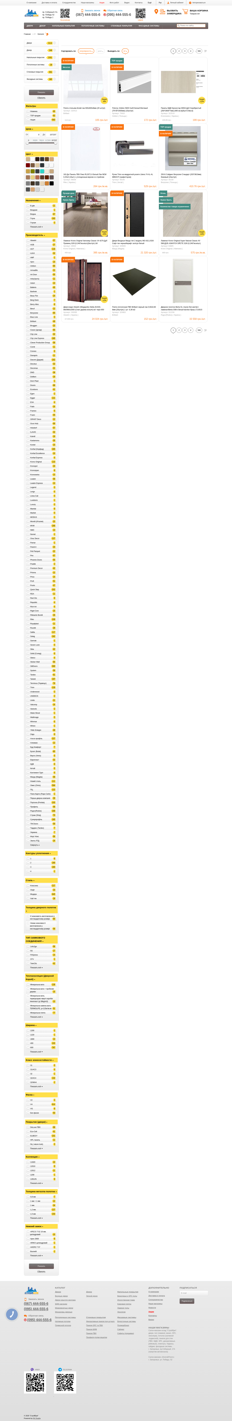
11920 (32, 1162)
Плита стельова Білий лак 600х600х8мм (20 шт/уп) (84, 108)
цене (100, 51)
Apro (32, 262)
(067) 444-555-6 (88, 15)
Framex (33, 411)
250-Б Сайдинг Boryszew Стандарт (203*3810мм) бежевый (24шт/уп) (181, 175)
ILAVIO (33, 432)
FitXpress (34, 955)
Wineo (32, 726)
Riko (32, 619)
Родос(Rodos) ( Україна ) (171, 315)
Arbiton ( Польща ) (119, 116)
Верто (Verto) (35, 756)
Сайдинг (120, 1329)
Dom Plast (34, 381)
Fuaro (32, 415)
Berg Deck (34, 300)
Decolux (33, 364)
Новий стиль (35, 781)
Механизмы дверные (63, 1312)
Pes (31, 556)
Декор (42, 26)
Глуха (32, 218)
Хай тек (33, 898)
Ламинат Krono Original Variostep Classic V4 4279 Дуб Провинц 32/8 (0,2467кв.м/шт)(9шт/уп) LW (85, 242)
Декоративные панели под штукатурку (102, 1321)
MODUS (33, 517)
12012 (32, 1170)
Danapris (33, 355)
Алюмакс (34, 743)
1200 (32, 1030)
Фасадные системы (149, 26)
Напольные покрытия (63, 26)
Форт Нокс (34, 836)
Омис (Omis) (35, 785)
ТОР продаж (35, 115)
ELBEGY (33, 1136)
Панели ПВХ (91, 1333)
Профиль (34, 807)
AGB (32, 245)
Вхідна (33, 214)
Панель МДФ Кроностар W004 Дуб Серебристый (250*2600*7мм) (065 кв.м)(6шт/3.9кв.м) (181, 109)
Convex (33, 351)
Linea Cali (34, 496)
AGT (32, 249)
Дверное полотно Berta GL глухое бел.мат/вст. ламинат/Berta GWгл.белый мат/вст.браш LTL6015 (181, 308)
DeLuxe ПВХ (35, 1127)
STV (32, 959)
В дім (32, 206)
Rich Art (33, 606)
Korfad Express (36, 457)
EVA (32, 402)
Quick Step (34, 590)
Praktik (33, 564)
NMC (32, 530)
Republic (33, 602)
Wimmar (33, 722)
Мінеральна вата (37, 985)
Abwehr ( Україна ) (70, 315)
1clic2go (33, 946)
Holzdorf (33, 428)
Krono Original (36, 462)
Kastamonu (34, 441)
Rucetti (33, 628)
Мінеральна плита (37, 1013)
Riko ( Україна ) (69, 182)
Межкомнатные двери (64, 1308)
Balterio (33, 287)
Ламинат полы (123, 1308)
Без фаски (34, 1113)
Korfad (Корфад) (37, 449)
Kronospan (34, 470)
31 (31, 1065)
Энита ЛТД (34, 841)
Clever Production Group (40, 343)
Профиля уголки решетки (96, 1337)
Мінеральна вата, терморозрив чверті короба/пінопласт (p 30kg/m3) (41, 998)
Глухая (33, 223)
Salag (32, 636)
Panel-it (33, 547)
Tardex (33, 675)
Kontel (32, 445)
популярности (86, 51)
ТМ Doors (34, 824)
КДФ (32, 764)
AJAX (32, 253)
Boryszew (34, 313)
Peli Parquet (35, 551)
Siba (32, 649)
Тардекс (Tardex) (37, 828)
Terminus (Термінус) (38, 683)
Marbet (33, 513)
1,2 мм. (33, 1210)
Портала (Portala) (37, 802)
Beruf (32, 309)
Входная (33, 210)
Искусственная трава (126, 1300)
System (33, 670)
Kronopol (33, 466)
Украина (33, 832)
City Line (33, 334)
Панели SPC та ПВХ (94, 1325)
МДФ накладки (61, 1304)
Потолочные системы (92, 26)
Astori (32, 283)
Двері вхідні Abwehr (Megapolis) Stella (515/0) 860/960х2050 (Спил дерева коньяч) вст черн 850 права (83, 308)
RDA (32, 594)
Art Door (33, 275)
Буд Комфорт (35, 747)
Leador (33, 479)
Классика (34, 886)
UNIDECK (34, 696)
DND (32, 372)
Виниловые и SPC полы (127, 1296)
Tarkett (33, 679)
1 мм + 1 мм (35, 1201)
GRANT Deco (35, 419)
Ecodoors (34, 389)
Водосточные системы (126, 1321)
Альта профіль (36, 739)
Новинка (33, 111)
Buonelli (33, 1251)
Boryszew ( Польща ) (169, 182)
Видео (126, 3)
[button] (149, 2)
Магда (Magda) (36, 777)
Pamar (33, 543)
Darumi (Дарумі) (36, 360)
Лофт (32, 890)
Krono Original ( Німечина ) (74, 249)
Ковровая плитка (124, 1304)
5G (31, 951)
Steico (32, 658)
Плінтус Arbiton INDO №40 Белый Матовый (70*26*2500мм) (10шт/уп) (130, 109)
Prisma (33, 573)
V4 (31, 1104)
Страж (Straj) (35, 815)
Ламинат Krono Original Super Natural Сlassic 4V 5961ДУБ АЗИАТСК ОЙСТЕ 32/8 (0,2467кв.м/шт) (181, 242)
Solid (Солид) (35, 653)
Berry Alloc (34, 304)
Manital (33, 509)
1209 (32, 1175)
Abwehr (33, 240)
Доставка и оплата (49, 3)
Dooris (33, 385)
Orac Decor (34, 538)
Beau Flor (34, 296)
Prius (32, 577)
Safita (32, 632)
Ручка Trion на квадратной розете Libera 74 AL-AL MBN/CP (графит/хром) (132, 175)
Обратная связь (113, 10)
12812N (33, 1179)
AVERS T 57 (35, 1247)
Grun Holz (34, 424)
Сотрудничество (69, 3)
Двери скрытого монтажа (65, 1300)
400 (31, 1043)
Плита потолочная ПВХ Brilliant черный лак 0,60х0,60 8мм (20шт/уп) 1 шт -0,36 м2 (134, 308)
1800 (32, 1039)
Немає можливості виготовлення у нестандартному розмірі (40, 926)
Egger (32, 398)
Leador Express (36, 483)
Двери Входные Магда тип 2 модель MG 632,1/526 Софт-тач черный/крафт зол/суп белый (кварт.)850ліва (133, 242)
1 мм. (32, 1205)
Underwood (34, 692)
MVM (32, 526)
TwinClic (33, 963)
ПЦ (31, 790)
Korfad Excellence (37, 453)
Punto (32, 585)
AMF (32, 258)
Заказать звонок (90, 10)
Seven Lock (35, 645)
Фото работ (114, 3)
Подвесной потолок (63, 1325)
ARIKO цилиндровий (38, 1243)
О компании (31, 3)
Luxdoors (34, 500)
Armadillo (34, 270)
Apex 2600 (34, 1239)
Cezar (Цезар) (36, 330)
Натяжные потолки (62, 1321)
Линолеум (121, 1312)
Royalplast (34, 624)
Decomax (34, 368)
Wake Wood (35, 713)
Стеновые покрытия (121, 26)
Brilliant (33, 321)
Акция (32, 120)
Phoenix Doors (36, 560)
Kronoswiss (34, 475)
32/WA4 (33, 1082)
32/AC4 (33, 1078)
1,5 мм (33, 1214)
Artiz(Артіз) (34, 279)
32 (31, 1074)
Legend (33, 487)
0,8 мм (33, 1197)
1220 (32, 1035)
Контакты (138, 3)
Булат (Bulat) (35, 751)
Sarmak (33, 641)
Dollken (33, 377)
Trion (32, 687)
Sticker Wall (35, 662)
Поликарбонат (123, 1325)
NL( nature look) (36, 1144)
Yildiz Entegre (35, 730)
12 (125, 51)
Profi (32, 581)
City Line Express (37, 338)
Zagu (32, 734)
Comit (32, 347)
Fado (32, 407)
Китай (32, 768)
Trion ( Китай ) (118, 182)
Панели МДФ (91, 1329)
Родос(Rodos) (36, 811)
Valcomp (33, 705)
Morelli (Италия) (36, 521)
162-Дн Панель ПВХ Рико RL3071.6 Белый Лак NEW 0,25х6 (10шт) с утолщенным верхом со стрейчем (85, 175)
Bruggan (33, 326)
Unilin (32, 700)
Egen (32, 394)
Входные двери (61, 1296)
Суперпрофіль (36, 819)
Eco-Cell (33, 1132)
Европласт (34, 760)
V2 (31, 1100)
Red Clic (33, 598)
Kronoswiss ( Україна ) (170, 116)
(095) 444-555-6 (119, 15)
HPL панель (35, 1140)
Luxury (33, 504)
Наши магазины (87, 3)
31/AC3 (33, 1069)
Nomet (33, 534)
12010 (32, 1166)
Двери (30, 26)
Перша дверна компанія (40, 798)
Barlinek (33, 291)
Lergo (32, 492)
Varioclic (33, 709)
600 (31, 1047)
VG (31, 1109)
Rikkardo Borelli (36, 615)
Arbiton (33, 266)
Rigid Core (34, 611)
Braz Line (34, 317)
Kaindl (32, 436)
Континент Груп (36, 773)
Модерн (33, 894)
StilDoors (34, 666)
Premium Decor (36, 568)
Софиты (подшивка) (125, 1333)
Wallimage (34, 717)
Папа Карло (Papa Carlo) (40, 794)
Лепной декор (92, 1296)
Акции (101, 3)
